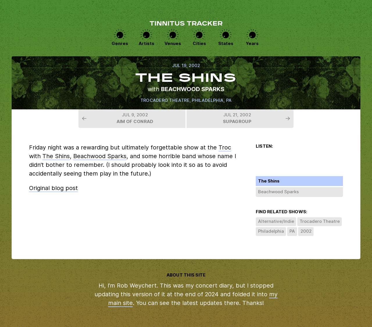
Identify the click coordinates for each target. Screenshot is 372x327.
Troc (225, 147)
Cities (199, 43)
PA (229, 100)
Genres (120, 43)
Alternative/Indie (276, 221)
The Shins (56, 156)
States (225, 43)
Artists (146, 43)
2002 (306, 231)
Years (252, 43)
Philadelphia (207, 100)
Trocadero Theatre (164, 100)
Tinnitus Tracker (186, 24)
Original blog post (53, 188)
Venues (172, 43)
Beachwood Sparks (192, 89)
